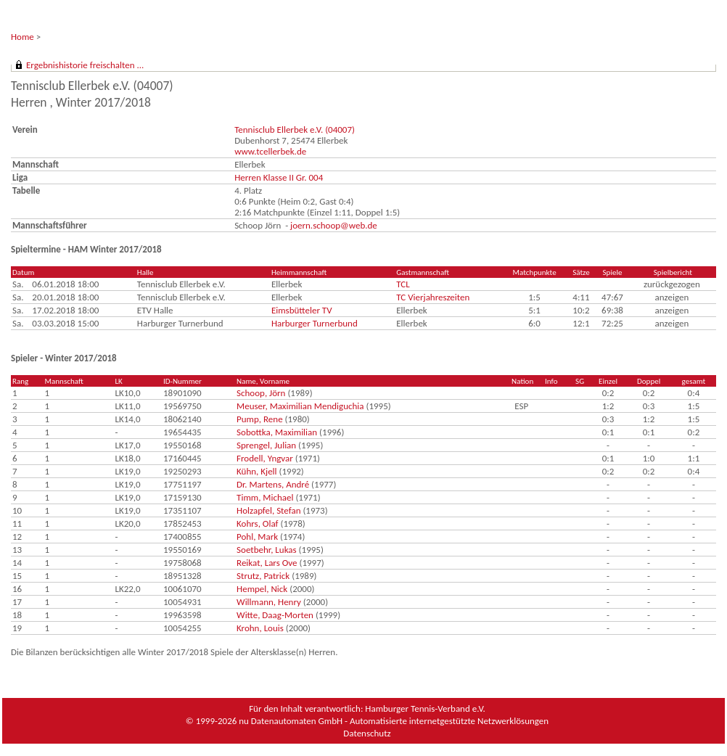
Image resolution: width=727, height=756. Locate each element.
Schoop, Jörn (261, 392)
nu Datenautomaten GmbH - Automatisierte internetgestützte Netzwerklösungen (394, 720)
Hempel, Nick (262, 588)
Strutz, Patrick (263, 575)
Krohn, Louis (260, 628)
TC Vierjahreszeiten (432, 297)
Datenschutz (366, 733)
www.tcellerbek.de (270, 151)
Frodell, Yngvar (265, 458)
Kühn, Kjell (257, 471)
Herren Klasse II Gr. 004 (278, 177)
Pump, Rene (260, 419)
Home (22, 36)
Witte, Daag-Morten (275, 614)
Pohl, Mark (257, 536)
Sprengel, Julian (266, 445)
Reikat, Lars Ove (267, 562)
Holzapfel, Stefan (268, 510)
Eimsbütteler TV (301, 310)
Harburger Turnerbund (314, 323)
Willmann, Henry (269, 601)
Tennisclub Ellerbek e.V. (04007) (294, 129)
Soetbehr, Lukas (267, 549)
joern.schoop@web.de (333, 225)
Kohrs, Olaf (258, 523)
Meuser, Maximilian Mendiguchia (300, 405)
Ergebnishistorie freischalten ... (85, 64)
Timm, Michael (265, 497)
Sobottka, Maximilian (277, 432)
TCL (402, 284)
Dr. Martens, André (273, 484)
